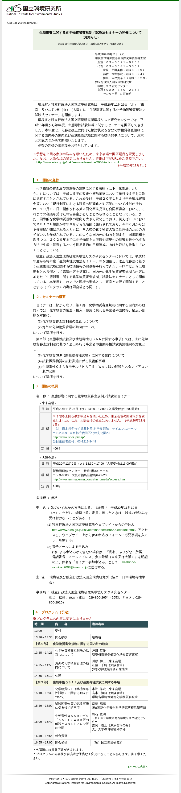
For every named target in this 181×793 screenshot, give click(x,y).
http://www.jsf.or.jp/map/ (69, 437)
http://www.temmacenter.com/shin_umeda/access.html (89, 479)
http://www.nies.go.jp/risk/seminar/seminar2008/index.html (78, 162)
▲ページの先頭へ (137, 766)
